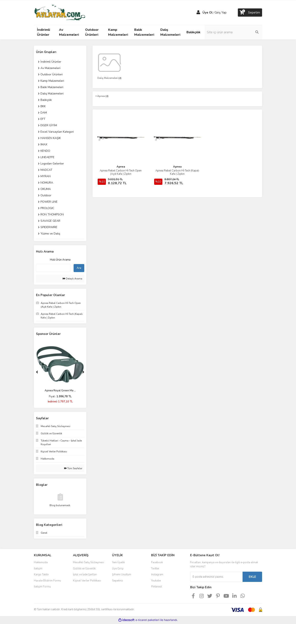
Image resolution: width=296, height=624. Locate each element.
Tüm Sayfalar (73, 468)
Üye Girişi (118, 568)
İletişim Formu (42, 586)
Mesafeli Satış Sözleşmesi (88, 562)
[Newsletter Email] (216, 577)
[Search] (234, 32)
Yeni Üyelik (118, 562)
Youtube (156, 581)
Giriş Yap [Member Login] (221, 12)
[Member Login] (198, 12)
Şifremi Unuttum (121, 574)
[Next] (83, 372)
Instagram (157, 574)
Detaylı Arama (72, 278)
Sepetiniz (117, 581)
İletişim (38, 568)
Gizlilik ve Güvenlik (84, 568)
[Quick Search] (53, 268)
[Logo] (60, 12)
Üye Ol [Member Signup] (207, 12)
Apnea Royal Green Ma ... (60, 390)
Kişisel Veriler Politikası (87, 581)
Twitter (155, 568)
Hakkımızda (41, 562)
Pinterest (156, 586)
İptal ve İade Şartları (85, 574)
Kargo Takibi (41, 574)
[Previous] (37, 372)
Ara (79, 268)
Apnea (121, 167)
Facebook (157, 562)
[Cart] (250, 12)
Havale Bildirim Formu (47, 581)
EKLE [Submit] (252, 577)
